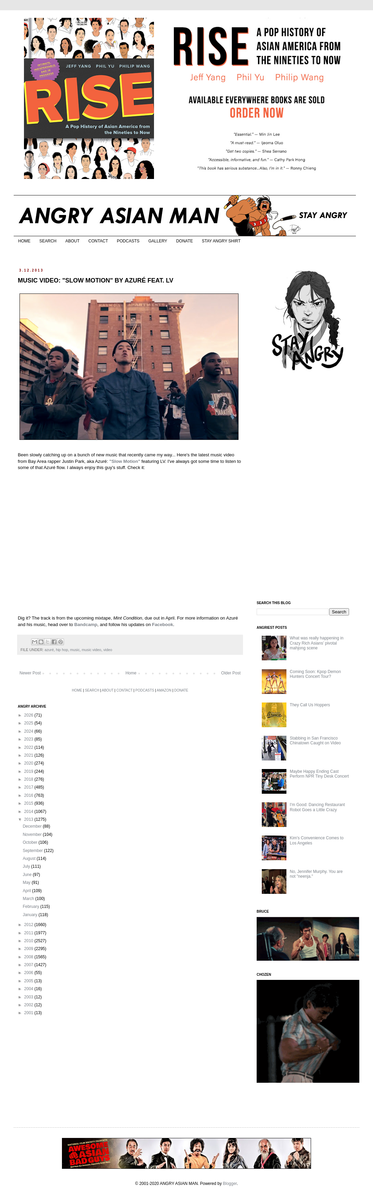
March (29, 898)
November (33, 834)
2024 (29, 731)
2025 (29, 723)
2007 (29, 964)
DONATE (184, 241)
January (30, 914)
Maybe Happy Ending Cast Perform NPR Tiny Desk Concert (319, 774)
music (75, 650)
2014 (29, 811)
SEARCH (47, 241)
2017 (29, 787)
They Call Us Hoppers (310, 705)
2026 (29, 715)
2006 (29, 972)
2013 (29, 819)
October (30, 842)
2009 (29, 948)
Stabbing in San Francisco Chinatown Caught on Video (315, 740)
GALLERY (157, 241)
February (31, 906)
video (107, 650)
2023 (29, 739)
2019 (29, 771)
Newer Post (30, 673)
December (33, 826)
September (33, 850)
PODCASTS (128, 241)
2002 (29, 1005)
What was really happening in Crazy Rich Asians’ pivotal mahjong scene (317, 643)
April (27, 890)
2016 (29, 795)
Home (131, 673)
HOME (24, 241)
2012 (29, 924)
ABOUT (72, 241)
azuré (49, 650)
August (30, 858)
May (27, 882)
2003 (29, 997)
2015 (29, 803)
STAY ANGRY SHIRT (221, 241)
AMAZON (164, 690)
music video (91, 650)
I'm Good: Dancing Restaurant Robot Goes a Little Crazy (317, 807)
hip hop (62, 650)
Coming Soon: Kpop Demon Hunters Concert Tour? (315, 674)
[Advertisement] (308, 486)
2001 (29, 1012)
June (28, 874)
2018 (29, 779)
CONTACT (98, 241)
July (27, 866)
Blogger (230, 1183)
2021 (29, 755)
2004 (29, 988)
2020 (29, 763)
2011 (29, 933)
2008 (29, 957)
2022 (29, 747)
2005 (29, 981)
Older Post (231, 673)
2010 (29, 940)
